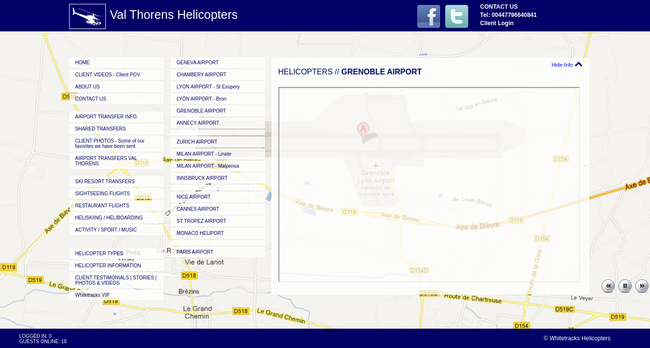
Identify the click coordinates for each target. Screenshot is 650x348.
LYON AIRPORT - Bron (202, 99)
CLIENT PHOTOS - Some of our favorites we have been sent (110, 143)
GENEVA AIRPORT (198, 62)
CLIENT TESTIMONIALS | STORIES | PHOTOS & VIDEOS (116, 280)
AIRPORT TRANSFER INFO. (106, 116)
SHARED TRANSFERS (100, 128)
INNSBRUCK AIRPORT (202, 178)
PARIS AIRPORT (195, 252)
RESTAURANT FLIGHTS (102, 205)
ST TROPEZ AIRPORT (201, 221)
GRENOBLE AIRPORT (201, 111)
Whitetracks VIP (92, 295)
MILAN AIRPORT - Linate (204, 154)
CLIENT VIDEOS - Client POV (107, 74)
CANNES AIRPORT (198, 209)
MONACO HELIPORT (200, 233)
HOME (82, 62)
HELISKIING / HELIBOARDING (109, 217)
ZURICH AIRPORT (197, 142)
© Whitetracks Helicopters (577, 338)
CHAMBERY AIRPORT (202, 74)
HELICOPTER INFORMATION (108, 265)
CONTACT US (90, 99)
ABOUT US (87, 86)
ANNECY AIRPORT (198, 123)
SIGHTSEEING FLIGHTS (102, 193)
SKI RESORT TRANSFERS (105, 181)
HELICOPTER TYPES (99, 253)
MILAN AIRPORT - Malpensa (208, 166)
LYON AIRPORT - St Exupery (208, 86)
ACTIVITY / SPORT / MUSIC (106, 229)
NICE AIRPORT (194, 197)
